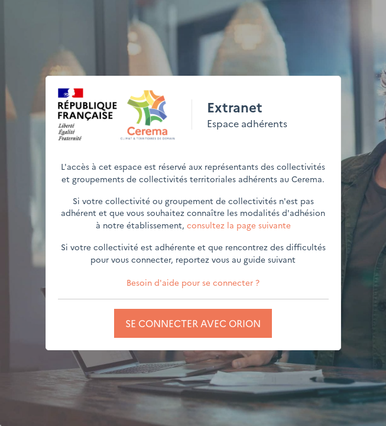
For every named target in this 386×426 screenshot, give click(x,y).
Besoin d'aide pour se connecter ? (193, 282)
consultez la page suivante (239, 225)
